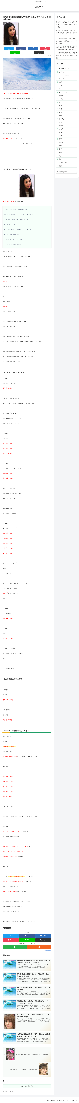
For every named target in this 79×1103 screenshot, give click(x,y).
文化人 (61, 129)
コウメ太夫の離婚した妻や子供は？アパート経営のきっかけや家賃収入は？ (66, 41)
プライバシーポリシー (71, 1098)
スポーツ (62, 82)
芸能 (9, 924)
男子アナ (62, 149)
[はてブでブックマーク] (23, 48)
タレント (62, 85)
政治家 (61, 125)
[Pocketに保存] (31, 48)
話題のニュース (64, 162)
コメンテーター (64, 75)
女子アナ (62, 119)
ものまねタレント (64, 68)
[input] (66, 172)
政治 (60, 122)
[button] (47, 48)
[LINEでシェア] (39, 48)
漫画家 (61, 142)
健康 (60, 112)
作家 (60, 105)
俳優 (60, 109)
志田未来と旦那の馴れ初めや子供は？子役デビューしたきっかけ (66, 48)
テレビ (61, 89)
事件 (60, 102)
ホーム (46, 1098)
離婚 (60, 166)
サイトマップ (61, 1098)
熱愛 (60, 145)
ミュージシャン (64, 92)
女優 (4, 924)
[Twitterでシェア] (7, 48)
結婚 (60, 152)
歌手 (60, 139)
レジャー (62, 99)
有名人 (61, 132)
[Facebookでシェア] (15, 48)
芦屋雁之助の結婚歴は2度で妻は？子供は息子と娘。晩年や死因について (66, 33)
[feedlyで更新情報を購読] (15, 943)
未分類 (61, 135)
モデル (61, 95)
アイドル (62, 72)
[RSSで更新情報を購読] (39, 943)
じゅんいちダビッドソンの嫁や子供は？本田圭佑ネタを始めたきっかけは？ (66, 24)
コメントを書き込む (27, 1083)
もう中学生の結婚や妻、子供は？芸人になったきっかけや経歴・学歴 (66, 55)
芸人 (60, 156)
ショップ (62, 79)
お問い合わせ (53, 1098)
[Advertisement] (27, 150)
